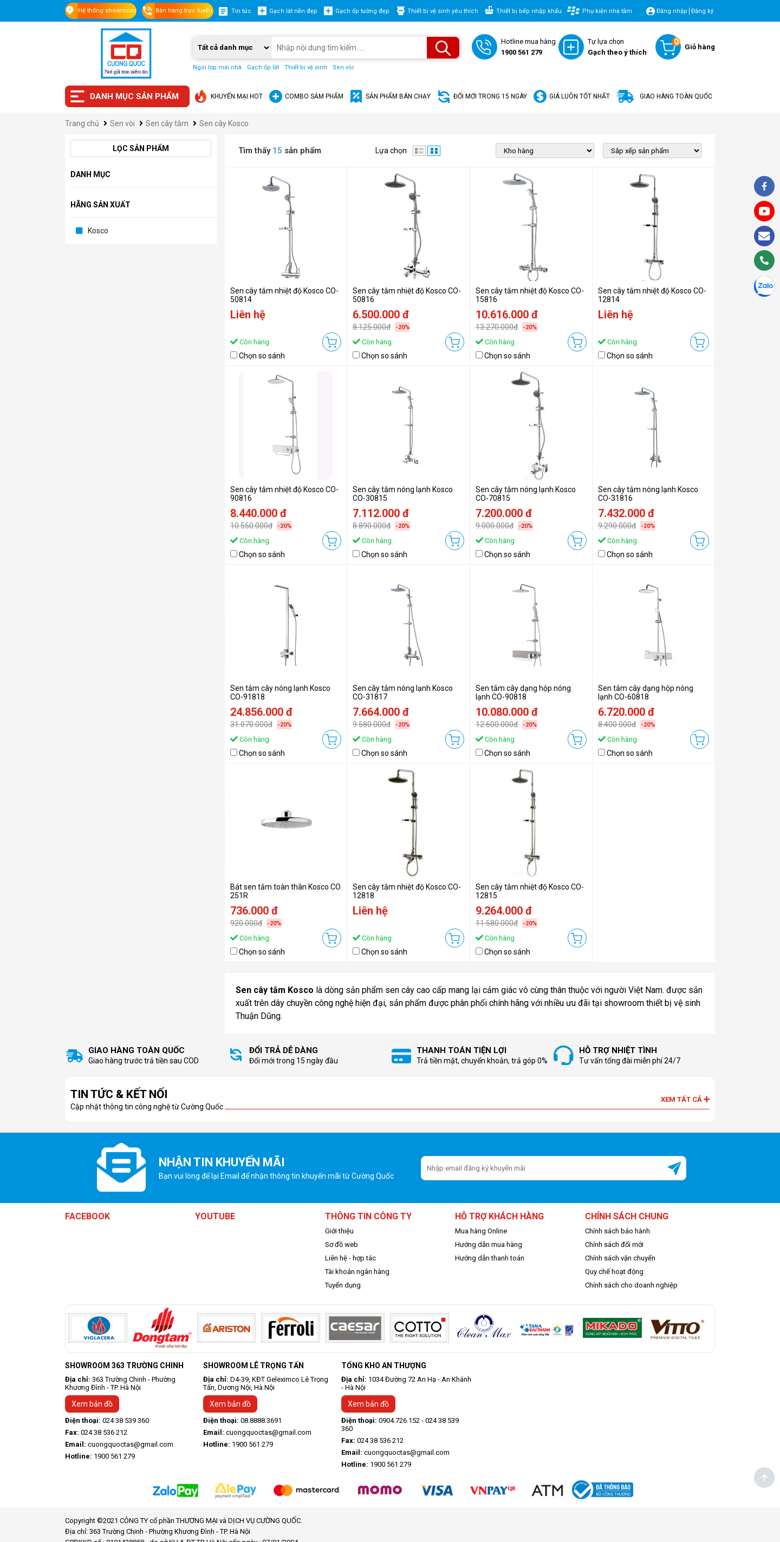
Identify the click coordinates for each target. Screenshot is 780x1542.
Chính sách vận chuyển (620, 1258)
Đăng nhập (671, 11)
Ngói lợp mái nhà (217, 67)
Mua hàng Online (481, 1231)
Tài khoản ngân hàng (357, 1271)
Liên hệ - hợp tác (350, 1258)
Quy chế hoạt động (614, 1271)
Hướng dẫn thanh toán (489, 1258)
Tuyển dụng (343, 1285)
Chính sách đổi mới (614, 1244)
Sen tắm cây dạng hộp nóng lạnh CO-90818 (523, 692)
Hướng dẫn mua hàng (488, 1244)
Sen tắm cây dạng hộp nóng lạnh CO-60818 (645, 692)
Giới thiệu (339, 1231)
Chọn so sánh (262, 355)
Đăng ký (702, 11)
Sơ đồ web (341, 1244)
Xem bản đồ (92, 1404)
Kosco (98, 230)
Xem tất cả (685, 1099)
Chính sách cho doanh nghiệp (631, 1285)
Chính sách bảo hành (617, 1231)
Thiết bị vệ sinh (305, 67)
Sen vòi (343, 67)
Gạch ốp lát (263, 67)
